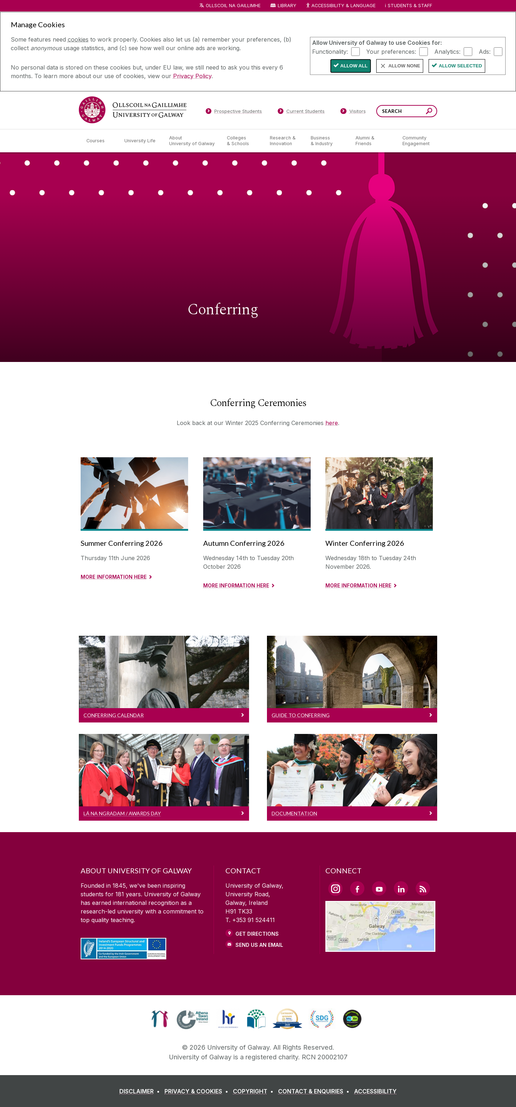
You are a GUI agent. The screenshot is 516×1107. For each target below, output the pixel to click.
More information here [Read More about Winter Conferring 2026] (358, 585)
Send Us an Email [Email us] (259, 945)
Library (287, 5)
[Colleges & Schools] (242, 140)
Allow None (404, 65)
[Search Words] (406, 111)
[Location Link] (380, 947)
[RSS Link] (423, 888)
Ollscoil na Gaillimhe (233, 5)
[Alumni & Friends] (373, 140)
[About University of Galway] (192, 140)
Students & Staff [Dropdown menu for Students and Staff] (410, 5)
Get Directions (257, 934)
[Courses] (100, 140)
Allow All (354, 65)
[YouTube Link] (379, 888)
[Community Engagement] (416, 140)
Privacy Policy (192, 76)
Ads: (485, 51)
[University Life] (141, 140)
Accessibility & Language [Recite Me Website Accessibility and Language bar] (340, 6)
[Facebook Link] (357, 888)
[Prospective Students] (234, 112)
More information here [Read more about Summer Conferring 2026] (114, 577)
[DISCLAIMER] (141, 1091)
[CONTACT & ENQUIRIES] (315, 1091)
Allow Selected (460, 65)
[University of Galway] (132, 109)
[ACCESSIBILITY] (375, 1091)
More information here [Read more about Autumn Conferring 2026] (236, 585)
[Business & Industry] (327, 140)
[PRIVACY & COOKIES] (197, 1091)
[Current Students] (301, 112)
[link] (159, 1019)
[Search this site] (429, 112)
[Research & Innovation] (284, 140)
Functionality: (330, 51)
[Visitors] (353, 112)
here (331, 422)
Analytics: (447, 51)
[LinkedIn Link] (401, 888)
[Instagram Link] (335, 889)
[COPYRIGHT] (254, 1091)
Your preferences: (391, 51)
